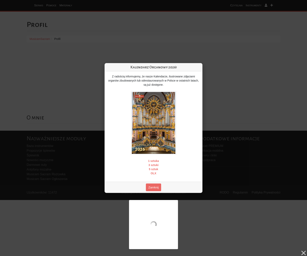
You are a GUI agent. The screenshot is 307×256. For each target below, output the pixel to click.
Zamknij (153, 187)
